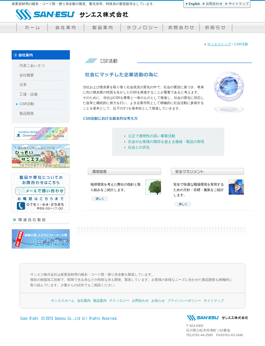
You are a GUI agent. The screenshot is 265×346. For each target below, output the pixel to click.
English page (192, 4)
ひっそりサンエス (41, 156)
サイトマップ (237, 4)
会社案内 (84, 301)
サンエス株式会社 (70, 14)
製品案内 (100, 301)
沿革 (23, 85)
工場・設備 (28, 94)
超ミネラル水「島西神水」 (41, 239)
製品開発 (26, 113)
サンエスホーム (63, 301)
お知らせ (216, 27)
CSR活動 (26, 104)
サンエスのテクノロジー (141, 27)
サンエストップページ (31, 27)
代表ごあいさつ (32, 66)
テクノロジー (119, 301)
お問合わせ (213, 4)
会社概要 (26, 75)
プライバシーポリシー (184, 301)
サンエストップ (219, 44)
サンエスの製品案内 (102, 27)
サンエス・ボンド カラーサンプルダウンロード (40, 133)
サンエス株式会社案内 (65, 27)
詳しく (100, 198)
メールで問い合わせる (41, 193)
